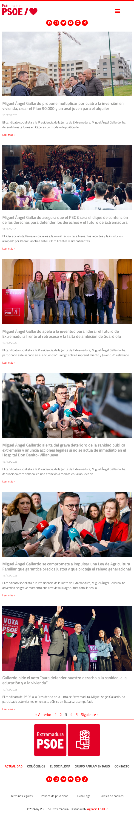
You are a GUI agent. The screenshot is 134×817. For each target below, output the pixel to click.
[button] (117, 10)
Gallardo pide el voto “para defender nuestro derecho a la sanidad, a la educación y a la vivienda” (64, 680)
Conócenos (36, 766)
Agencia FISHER (97, 809)
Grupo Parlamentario (92, 766)
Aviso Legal (84, 795)
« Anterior (43, 714)
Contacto (121, 766)
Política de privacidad (54, 795)
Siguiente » (90, 714)
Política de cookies (111, 795)
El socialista (60, 766)
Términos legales (22, 795)
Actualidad (14, 766)
